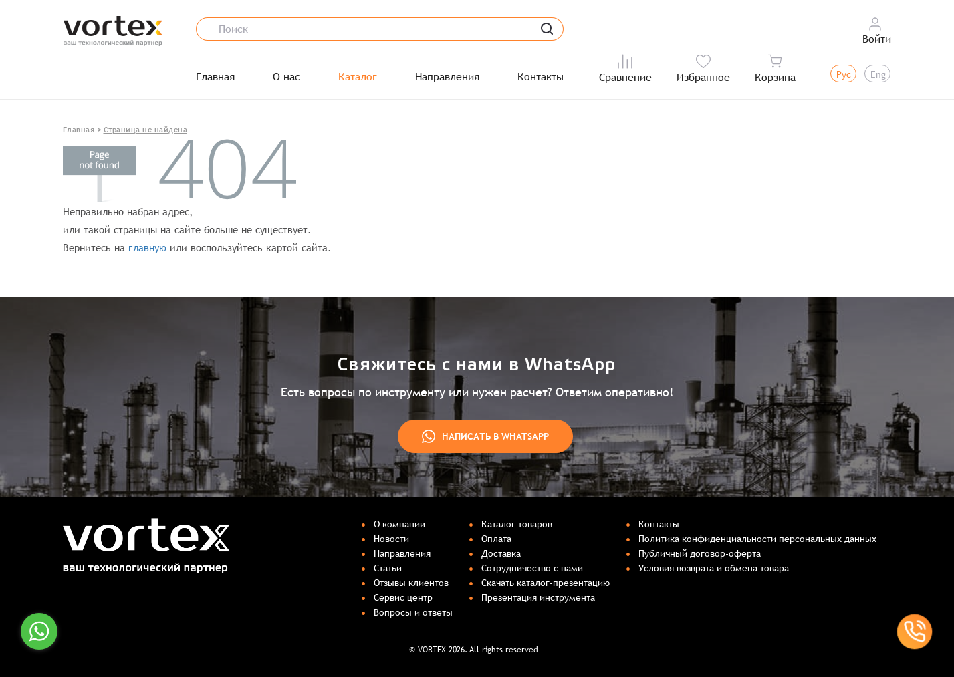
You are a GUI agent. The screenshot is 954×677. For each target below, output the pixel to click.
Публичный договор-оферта (699, 553)
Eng (878, 74)
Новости (391, 538)
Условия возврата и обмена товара (713, 568)
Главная (215, 77)
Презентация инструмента (538, 597)
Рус (843, 74)
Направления (447, 77)
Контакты (540, 77)
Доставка (501, 553)
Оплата (496, 538)
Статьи (388, 568)
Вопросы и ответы (413, 612)
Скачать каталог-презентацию (545, 582)
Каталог (357, 77)
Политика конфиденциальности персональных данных (757, 538)
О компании (399, 524)
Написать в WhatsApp (485, 436)
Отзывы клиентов (411, 582)
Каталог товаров (516, 524)
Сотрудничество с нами (532, 568)
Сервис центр (403, 597)
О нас (286, 77)
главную (147, 247)
